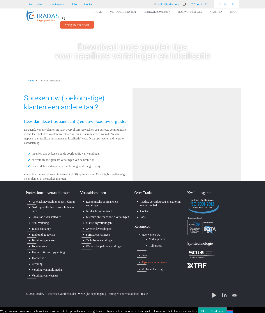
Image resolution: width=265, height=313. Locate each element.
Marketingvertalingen (99, 222)
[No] (230, 310)
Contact (88, 4)
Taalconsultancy (41, 228)
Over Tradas (35, 4)
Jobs (74, 4)
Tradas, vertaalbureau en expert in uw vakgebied (160, 203)
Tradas (39, 291)
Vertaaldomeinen (157, 11)
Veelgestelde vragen (153, 268)
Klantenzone (57, 4)
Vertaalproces (157, 238)
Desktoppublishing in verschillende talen (52, 209)
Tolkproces (155, 245)
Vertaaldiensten (123, 11)
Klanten (215, 11)
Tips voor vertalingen (154, 261)
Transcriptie (39, 256)
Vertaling (37, 262)
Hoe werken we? (190, 11)
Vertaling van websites (45, 273)
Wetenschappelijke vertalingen (104, 245)
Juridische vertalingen (99, 210)
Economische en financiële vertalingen (102, 203)
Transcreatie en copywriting (48, 250)
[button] (63, 18)
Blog (233, 11)
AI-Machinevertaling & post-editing (53, 201)
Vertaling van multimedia (47, 268)
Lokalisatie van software (46, 216)
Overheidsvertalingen (98, 228)
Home (98, 11)
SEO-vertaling (40, 222)
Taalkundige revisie (43, 233)
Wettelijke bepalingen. (91, 291)
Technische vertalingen (99, 239)
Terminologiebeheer (43, 239)
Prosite (143, 291)
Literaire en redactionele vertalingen (107, 216)
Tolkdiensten (39, 245)
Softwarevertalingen (98, 233)
